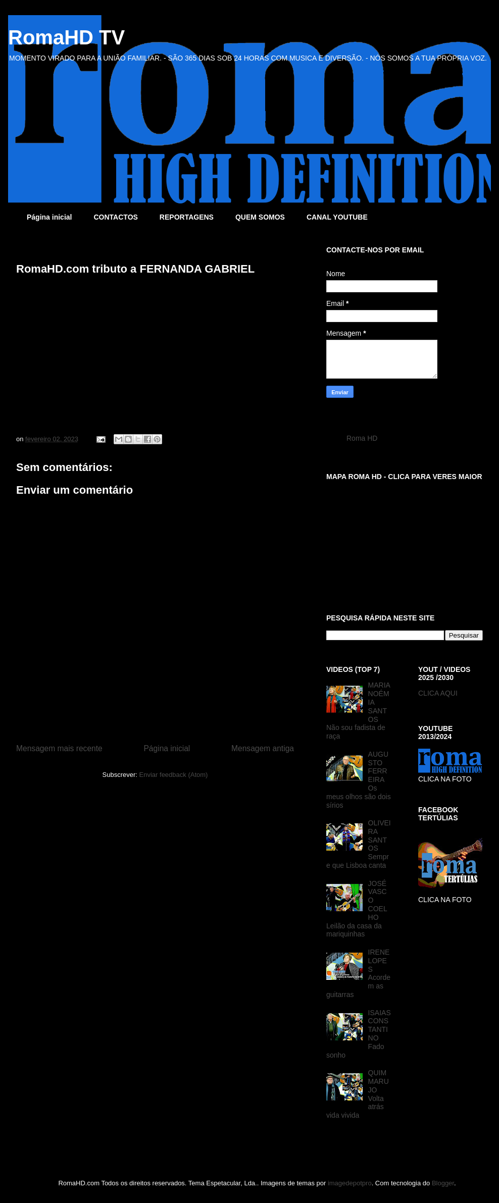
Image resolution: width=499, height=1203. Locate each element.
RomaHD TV (66, 37)
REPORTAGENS (187, 217)
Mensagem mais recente (59, 748)
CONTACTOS (115, 217)
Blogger (443, 1183)
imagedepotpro (350, 1183)
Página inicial (49, 217)
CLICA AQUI (438, 693)
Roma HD (361, 438)
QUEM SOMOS (260, 217)
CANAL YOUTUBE (337, 217)
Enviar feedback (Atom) (173, 774)
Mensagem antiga (262, 748)
